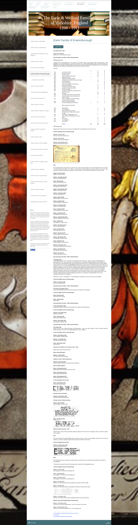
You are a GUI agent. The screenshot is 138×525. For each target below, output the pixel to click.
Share (33, 250)
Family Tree (58, 46)
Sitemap (34, 522)
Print (30, 522)
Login (108, 522)
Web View (107, 523)
